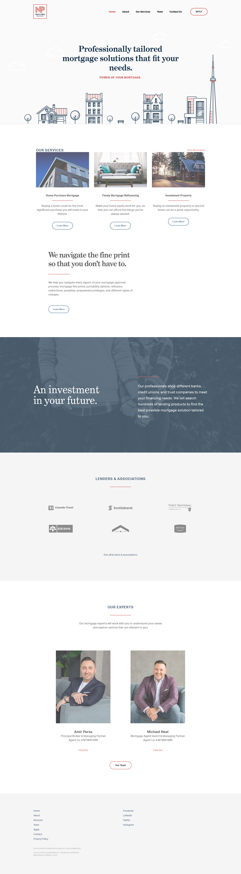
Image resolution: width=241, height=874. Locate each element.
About (36, 814)
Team (36, 824)
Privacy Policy (40, 838)
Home (36, 810)
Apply (36, 828)
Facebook (128, 810)
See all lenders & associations (120, 554)
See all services (195, 150)
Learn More (62, 225)
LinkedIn (127, 814)
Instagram (128, 824)
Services (38, 819)
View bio (83, 749)
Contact (37, 833)
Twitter (126, 819)
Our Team (120, 764)
